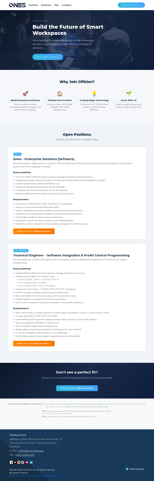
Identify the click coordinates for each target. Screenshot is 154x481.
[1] (68, 407)
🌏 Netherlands (135, 469)
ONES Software (17, 476)
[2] (107, 407)
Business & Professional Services (42, 476)
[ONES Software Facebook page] (11, 462)
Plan (56, 5)
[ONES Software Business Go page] (26, 462)
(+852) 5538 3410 (24, 454)
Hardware (46, 5)
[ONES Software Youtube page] (19, 462)
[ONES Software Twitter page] (22, 462)
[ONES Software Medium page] (15, 462)
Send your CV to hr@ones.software (34, 231)
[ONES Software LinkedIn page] (31, 462)
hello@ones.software (31, 450)
